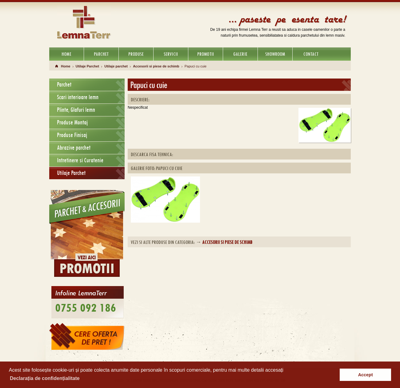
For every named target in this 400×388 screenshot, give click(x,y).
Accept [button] (365, 374)
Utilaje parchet (116, 66)
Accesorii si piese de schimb (156, 66)
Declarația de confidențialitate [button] (45, 378)
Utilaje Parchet (87, 66)
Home (65, 66)
